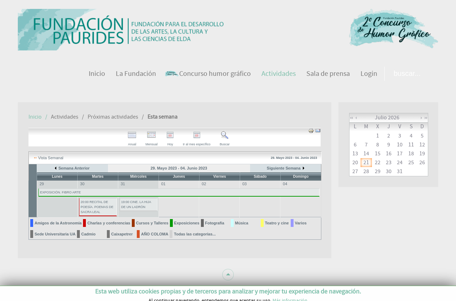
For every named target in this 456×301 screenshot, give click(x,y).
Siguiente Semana (284, 168)
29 (42, 184)
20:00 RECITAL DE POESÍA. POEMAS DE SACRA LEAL (97, 207)
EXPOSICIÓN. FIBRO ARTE (60, 192)
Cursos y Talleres (152, 223)
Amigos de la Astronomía (58, 223)
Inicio (35, 117)
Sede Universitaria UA (55, 234)
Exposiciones (187, 223)
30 (82, 184)
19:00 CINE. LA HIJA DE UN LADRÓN (136, 204)
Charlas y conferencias (108, 223)
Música (241, 223)
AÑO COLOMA (154, 234)
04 (285, 184)
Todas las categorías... (195, 234)
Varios (301, 223)
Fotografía (214, 223)
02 (204, 184)
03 (244, 184)
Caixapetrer (122, 234)
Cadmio (88, 234)
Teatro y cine (277, 223)
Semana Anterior (74, 168)
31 (123, 184)
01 (163, 184)
